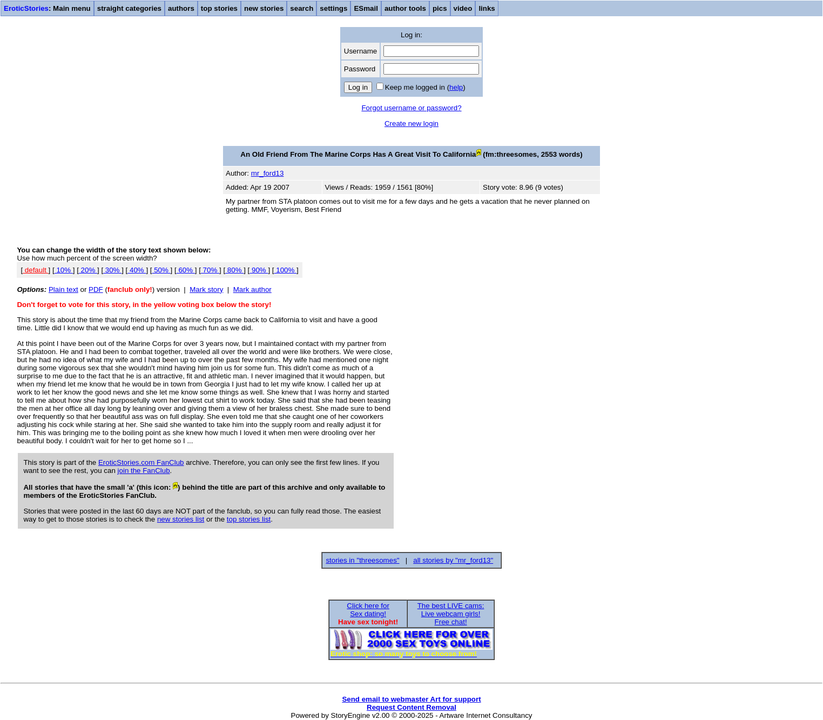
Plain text (63, 289)
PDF (96, 289)
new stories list (180, 519)
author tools (405, 8)
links (486, 8)
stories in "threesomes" (362, 560)
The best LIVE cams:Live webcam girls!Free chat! (450, 614)
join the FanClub (144, 470)
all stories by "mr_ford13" (453, 560)
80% (234, 270)
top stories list (249, 519)
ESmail (365, 8)
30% (112, 270)
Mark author (252, 289)
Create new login (411, 123)
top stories (219, 8)
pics (440, 8)
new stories (264, 8)
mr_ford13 (267, 173)
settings (333, 8)
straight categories (129, 8)
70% (210, 270)
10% (64, 270)
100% (285, 270)
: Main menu (47, 8)
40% (136, 270)
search (301, 8)
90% (258, 270)
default (35, 270)
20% (88, 270)
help (456, 87)
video (463, 8)
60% (186, 270)
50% (161, 270)
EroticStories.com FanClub (141, 462)
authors (181, 8)
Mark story (206, 289)
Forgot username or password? (411, 108)
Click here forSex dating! (368, 610)
